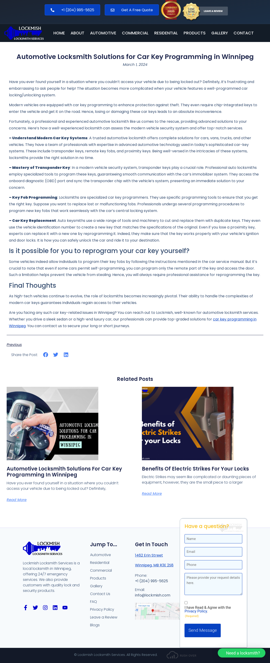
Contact (244, 33)
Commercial (135, 33)
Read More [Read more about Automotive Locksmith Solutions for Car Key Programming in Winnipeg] (17, 499)
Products (195, 33)
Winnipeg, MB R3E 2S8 (154, 565)
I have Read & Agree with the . (208, 532)
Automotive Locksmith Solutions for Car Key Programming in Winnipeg (64, 471)
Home (59, 33)
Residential (166, 33)
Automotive (103, 33)
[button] (45, 354)
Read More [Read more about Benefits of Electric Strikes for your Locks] (152, 493)
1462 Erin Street (149, 555)
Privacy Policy (196, 534)
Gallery (219, 33)
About (77, 33)
